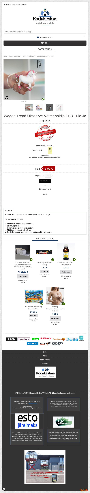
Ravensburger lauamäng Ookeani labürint (33, 308)
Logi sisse (7, 4)
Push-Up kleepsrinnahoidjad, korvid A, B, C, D (55, 309)
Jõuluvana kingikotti (14, 56)
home (5, 56)
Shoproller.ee (84, 490)
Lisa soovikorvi (45, 189)
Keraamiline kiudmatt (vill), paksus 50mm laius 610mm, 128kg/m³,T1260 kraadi (22, 266)
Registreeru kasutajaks (19, 4)
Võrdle (45, 194)
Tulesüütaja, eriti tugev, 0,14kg (44, 264)
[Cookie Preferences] (3, 490)
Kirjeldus (8, 210)
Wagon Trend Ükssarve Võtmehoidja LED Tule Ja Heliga (38, 56)
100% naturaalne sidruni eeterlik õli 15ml (66, 264)
